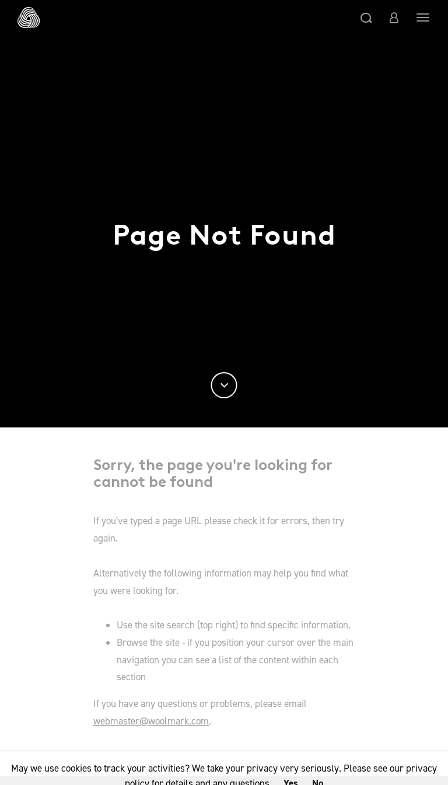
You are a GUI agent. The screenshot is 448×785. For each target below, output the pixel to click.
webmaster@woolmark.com (151, 721)
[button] (366, 17)
